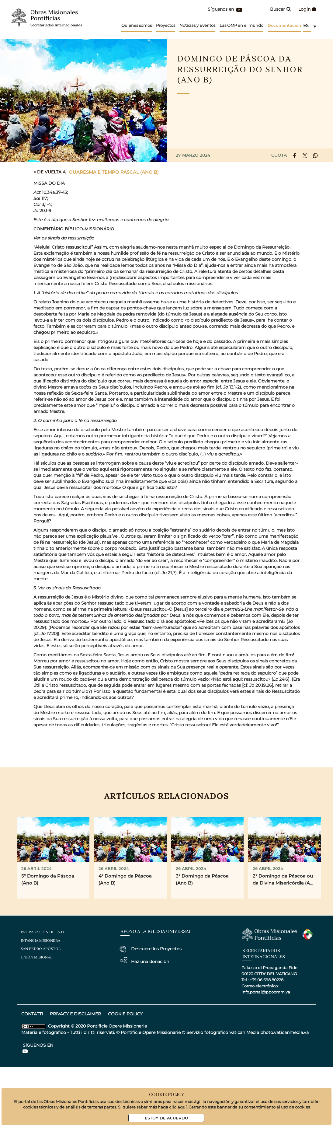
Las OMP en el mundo (241, 25)
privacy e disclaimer (75, 1014)
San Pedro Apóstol (41, 948)
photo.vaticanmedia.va (284, 1032)
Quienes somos (136, 25)
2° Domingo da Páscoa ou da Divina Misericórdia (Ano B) (284, 880)
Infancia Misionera (40, 940)
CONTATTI (32, 1014)
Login (307, 9)
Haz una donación (150, 961)
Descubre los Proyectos (156, 948)
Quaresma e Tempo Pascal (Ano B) (114, 172)
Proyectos (165, 25)
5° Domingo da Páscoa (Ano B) (47, 879)
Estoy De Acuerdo (166, 1117)
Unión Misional (36, 957)
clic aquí (178, 1106)
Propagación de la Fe (43, 932)
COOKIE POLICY (125, 1014)
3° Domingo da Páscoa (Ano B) (202, 879)
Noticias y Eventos (197, 25)
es (306, 25)
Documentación (284, 25)
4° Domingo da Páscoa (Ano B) (125, 879)
